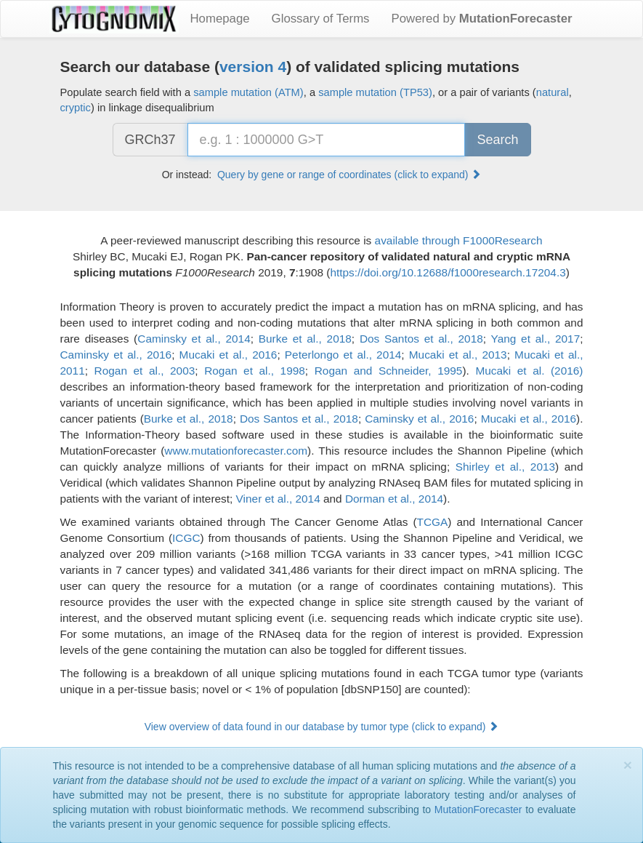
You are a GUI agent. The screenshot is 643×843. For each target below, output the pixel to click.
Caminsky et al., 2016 (116, 354)
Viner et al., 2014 (278, 498)
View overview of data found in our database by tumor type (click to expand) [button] (322, 726)
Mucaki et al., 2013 (458, 354)
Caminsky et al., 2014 (193, 338)
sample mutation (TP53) (375, 92)
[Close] (627, 764)
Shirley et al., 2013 (505, 466)
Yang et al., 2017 (536, 338)
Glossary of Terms (321, 18)
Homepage (219, 18)
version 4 (252, 66)
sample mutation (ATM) (248, 92)
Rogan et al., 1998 (254, 370)
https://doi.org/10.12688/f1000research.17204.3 (447, 272)
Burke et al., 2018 (305, 338)
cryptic (75, 107)
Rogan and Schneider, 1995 (389, 370)
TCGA (432, 522)
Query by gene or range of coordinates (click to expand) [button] (349, 174)
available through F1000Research (459, 240)
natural (552, 92)
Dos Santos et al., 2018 (421, 338)
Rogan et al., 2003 (144, 370)
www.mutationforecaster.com (235, 450)
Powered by (482, 18)
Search (497, 139)
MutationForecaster (478, 809)
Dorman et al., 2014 (394, 498)
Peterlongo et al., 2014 (343, 354)
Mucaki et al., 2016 (228, 354)
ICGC (186, 538)
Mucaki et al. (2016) (529, 370)
